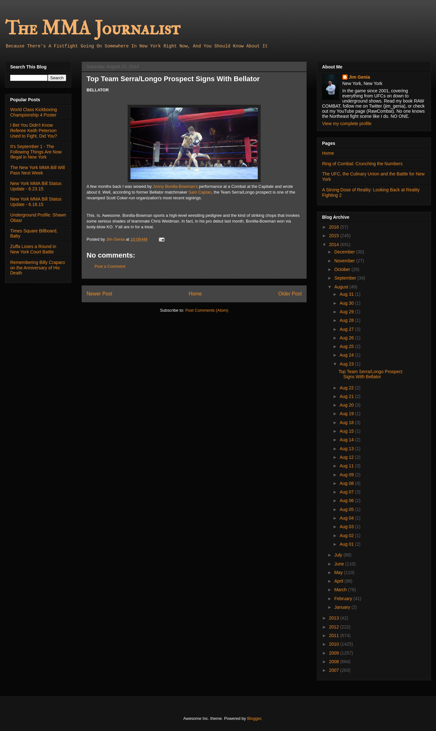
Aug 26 (347, 337)
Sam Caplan (200, 192)
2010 (334, 644)
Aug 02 (347, 535)
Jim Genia (359, 77)
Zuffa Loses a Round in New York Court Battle (33, 249)
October (342, 269)
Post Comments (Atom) (206, 310)
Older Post (290, 293)
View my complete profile (346, 123)
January (342, 607)
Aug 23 (347, 363)
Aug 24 (347, 355)
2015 (334, 235)
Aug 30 (347, 303)
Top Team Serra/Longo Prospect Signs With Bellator (371, 374)
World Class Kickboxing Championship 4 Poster (33, 112)
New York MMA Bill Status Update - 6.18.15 (35, 201)
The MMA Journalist (92, 28)
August (341, 286)
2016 (334, 227)
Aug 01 (347, 544)
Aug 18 (347, 422)
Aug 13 (347, 448)
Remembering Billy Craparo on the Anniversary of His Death (37, 268)
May (339, 572)
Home (195, 293)
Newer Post (99, 293)
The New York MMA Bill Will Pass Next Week (37, 170)
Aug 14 (347, 439)
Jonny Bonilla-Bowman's (175, 186)
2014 (334, 244)
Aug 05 (347, 509)
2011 (334, 635)
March (341, 589)
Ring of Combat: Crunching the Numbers (362, 163)
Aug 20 (347, 405)
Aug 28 (347, 320)
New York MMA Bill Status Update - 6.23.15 (35, 186)
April (339, 581)
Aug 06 (347, 500)
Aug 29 (347, 311)
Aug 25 (347, 346)
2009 (334, 653)
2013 (334, 618)
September (345, 277)
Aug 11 (347, 465)
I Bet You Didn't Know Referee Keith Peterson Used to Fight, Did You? (33, 130)
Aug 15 (347, 431)
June (339, 563)
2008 (334, 661)
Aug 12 (347, 457)
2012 (334, 626)
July (338, 554)
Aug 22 (347, 387)
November (345, 260)
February (343, 598)
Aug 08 (347, 483)
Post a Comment (110, 266)
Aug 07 (347, 491)
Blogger (254, 718)
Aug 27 (347, 329)
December (345, 251)
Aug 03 (347, 526)
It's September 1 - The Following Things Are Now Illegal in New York (36, 152)
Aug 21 (347, 396)
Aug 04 (347, 518)
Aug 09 (347, 474)
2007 (334, 670)
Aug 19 (347, 413)
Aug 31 (347, 294)
